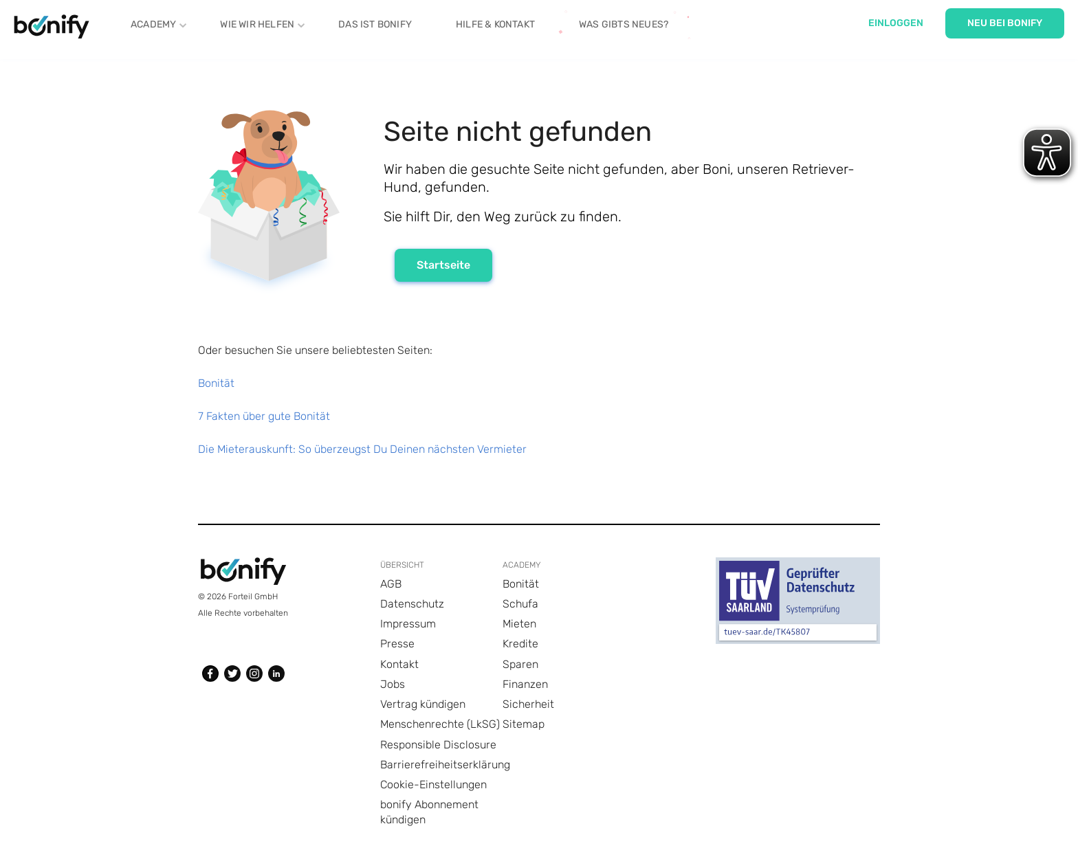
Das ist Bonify (375, 24)
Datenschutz (412, 603)
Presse (397, 643)
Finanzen (525, 684)
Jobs (392, 684)
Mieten (519, 623)
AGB (391, 583)
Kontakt (399, 664)
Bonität (216, 383)
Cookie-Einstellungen (433, 784)
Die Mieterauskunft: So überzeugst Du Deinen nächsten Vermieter (362, 449)
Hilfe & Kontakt (495, 24)
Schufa (520, 603)
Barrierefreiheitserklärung (445, 764)
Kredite (520, 643)
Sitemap (523, 724)
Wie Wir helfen (257, 23)
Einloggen (895, 23)
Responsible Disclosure (438, 744)
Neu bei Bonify (1004, 23)
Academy (153, 23)
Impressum (408, 623)
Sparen (520, 664)
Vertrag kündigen (422, 704)
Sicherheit (528, 704)
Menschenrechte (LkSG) (440, 724)
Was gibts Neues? (623, 24)
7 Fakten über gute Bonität (264, 416)
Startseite (443, 264)
